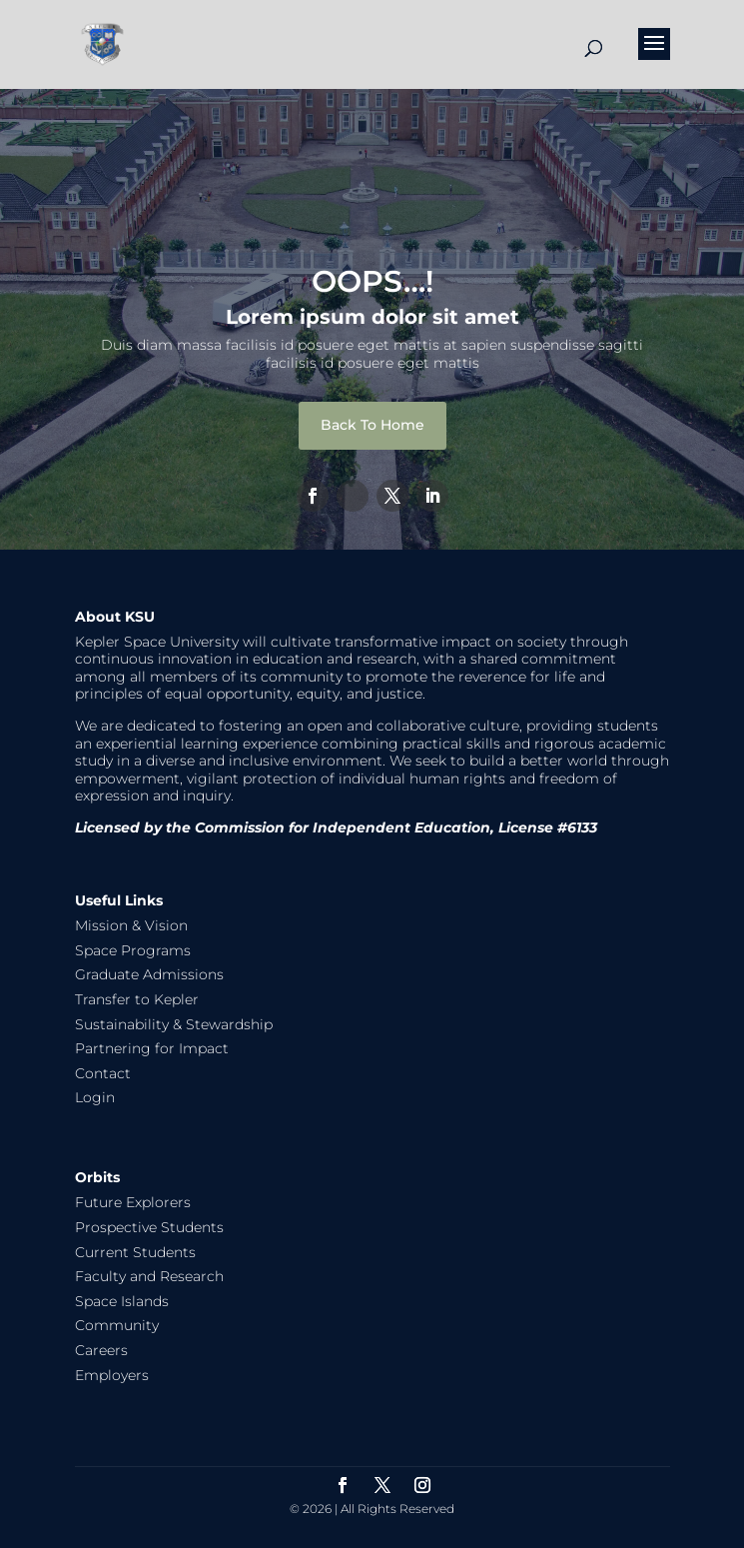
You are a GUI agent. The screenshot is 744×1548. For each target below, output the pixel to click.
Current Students (135, 1252)
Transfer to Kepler (137, 999)
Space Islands (122, 1301)
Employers (112, 1375)
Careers (101, 1350)
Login (95, 1097)
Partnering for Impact (152, 1048)
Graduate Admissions (149, 974)
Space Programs (133, 950)
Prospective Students (149, 1227)
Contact (103, 1073)
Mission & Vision (131, 925)
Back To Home (372, 425)
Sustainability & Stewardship (174, 1024)
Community (117, 1325)
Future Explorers (133, 1202)
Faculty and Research (149, 1276)
